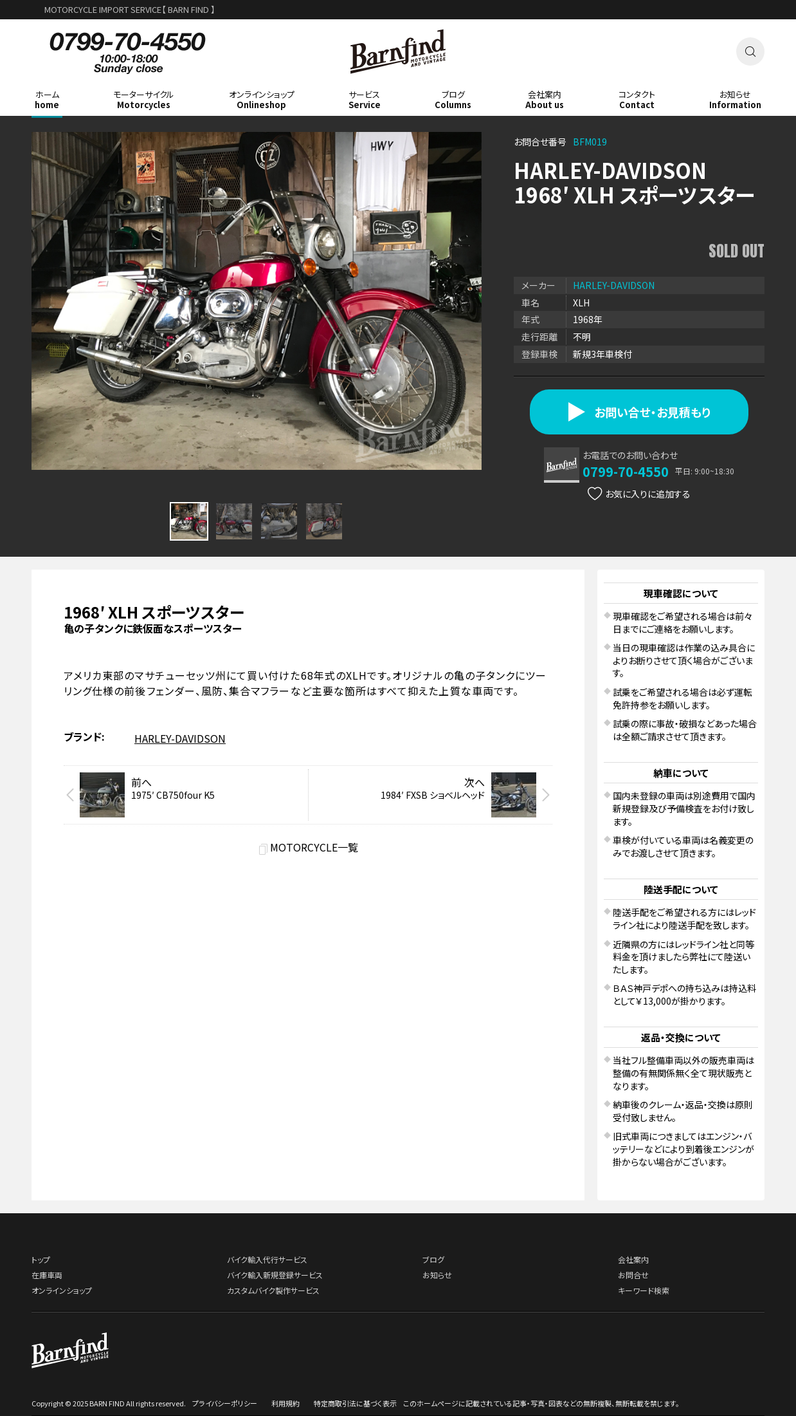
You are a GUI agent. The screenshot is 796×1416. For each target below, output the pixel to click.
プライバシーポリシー (224, 1403)
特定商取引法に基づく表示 (355, 1403)
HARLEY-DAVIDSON (614, 285)
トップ (41, 1259)
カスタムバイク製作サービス (273, 1290)
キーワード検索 (643, 1290)
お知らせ (437, 1274)
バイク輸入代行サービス (267, 1259)
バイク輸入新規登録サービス (275, 1274)
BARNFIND (398, 83)
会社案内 (633, 1259)
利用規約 (285, 1403)
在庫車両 (47, 1274)
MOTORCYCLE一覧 (314, 847)
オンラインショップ (62, 1290)
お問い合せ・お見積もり (639, 412)
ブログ (433, 1259)
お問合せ (633, 1274)
